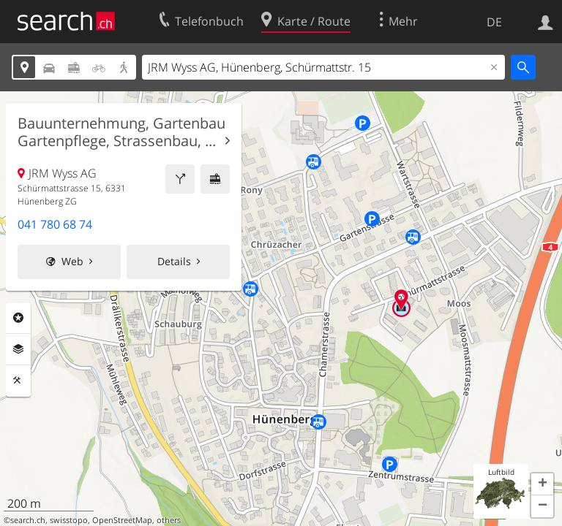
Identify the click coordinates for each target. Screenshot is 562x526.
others (169, 520)
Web (72, 261)
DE (494, 22)
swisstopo (69, 520)
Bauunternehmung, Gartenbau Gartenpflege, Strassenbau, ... (121, 132)
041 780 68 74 (55, 224)
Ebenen (18, 349)
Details (174, 261)
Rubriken (18, 317)
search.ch (27, 520)
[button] (542, 484)
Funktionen (18, 380)
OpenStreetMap (122, 520)
